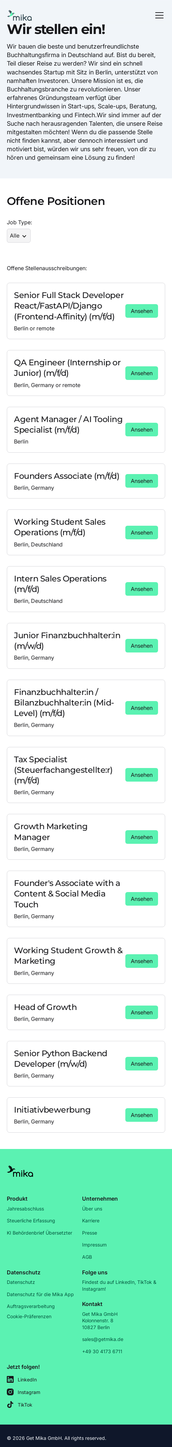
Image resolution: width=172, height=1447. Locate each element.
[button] (158, 15)
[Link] (141, 311)
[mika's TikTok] (23, 1404)
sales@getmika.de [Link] (102, 1339)
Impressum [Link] (94, 1245)
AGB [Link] (87, 1257)
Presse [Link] (89, 1233)
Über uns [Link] (92, 1208)
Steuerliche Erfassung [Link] (31, 1220)
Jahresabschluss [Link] (25, 1208)
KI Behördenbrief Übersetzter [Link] (39, 1233)
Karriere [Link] (90, 1220)
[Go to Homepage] (20, 15)
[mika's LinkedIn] (23, 1379)
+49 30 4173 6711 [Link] (102, 1351)
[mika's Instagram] (23, 1392)
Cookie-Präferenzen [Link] (29, 1316)
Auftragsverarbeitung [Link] (31, 1306)
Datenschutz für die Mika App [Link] (40, 1294)
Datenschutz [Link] (21, 1282)
